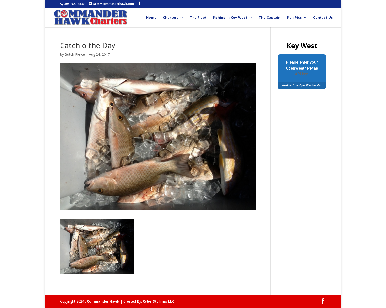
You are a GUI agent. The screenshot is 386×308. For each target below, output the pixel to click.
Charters (170, 18)
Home (151, 18)
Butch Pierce (75, 54)
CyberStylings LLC (158, 301)
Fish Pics (294, 18)
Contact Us (323, 18)
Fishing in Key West (230, 18)
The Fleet (198, 18)
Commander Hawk (103, 301)
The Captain (269, 18)
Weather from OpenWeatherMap (302, 85)
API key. (302, 74)
